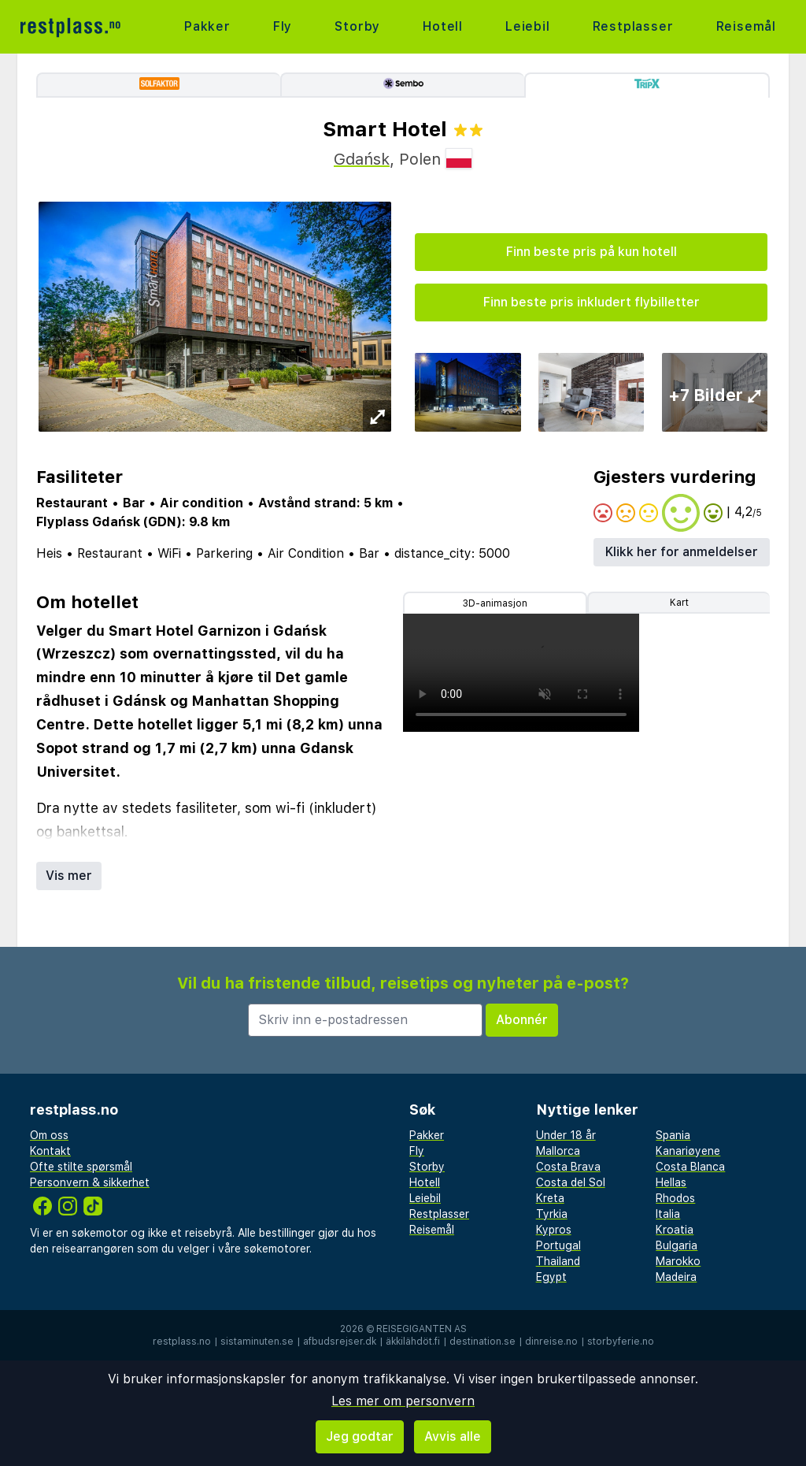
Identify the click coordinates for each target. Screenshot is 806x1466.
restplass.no (182, 1341)
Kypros (553, 1229)
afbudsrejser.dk (339, 1341)
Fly (282, 26)
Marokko (678, 1261)
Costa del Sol (570, 1182)
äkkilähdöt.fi (413, 1341)
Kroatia (674, 1229)
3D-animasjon (495, 603)
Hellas (671, 1182)
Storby (357, 26)
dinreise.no (551, 1341)
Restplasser (633, 26)
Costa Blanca (690, 1166)
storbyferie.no (620, 1341)
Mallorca (558, 1151)
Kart (679, 602)
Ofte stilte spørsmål (81, 1166)
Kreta (550, 1198)
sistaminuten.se (257, 1341)
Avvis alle (452, 1436)
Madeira (676, 1277)
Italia (668, 1214)
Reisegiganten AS (421, 1328)
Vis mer (69, 875)
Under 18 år (566, 1135)
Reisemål (746, 26)
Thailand (558, 1261)
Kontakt (50, 1151)
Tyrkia (552, 1214)
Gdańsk (362, 159)
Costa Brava (568, 1166)
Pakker (207, 26)
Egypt (551, 1277)
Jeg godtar (360, 1436)
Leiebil (527, 26)
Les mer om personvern (403, 1401)
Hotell (443, 26)
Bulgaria (676, 1245)
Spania (673, 1135)
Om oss (49, 1135)
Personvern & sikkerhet (90, 1182)
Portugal (558, 1245)
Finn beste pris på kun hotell (591, 251)
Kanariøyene (688, 1151)
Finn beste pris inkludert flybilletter (591, 302)
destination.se (482, 1341)
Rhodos (675, 1198)
